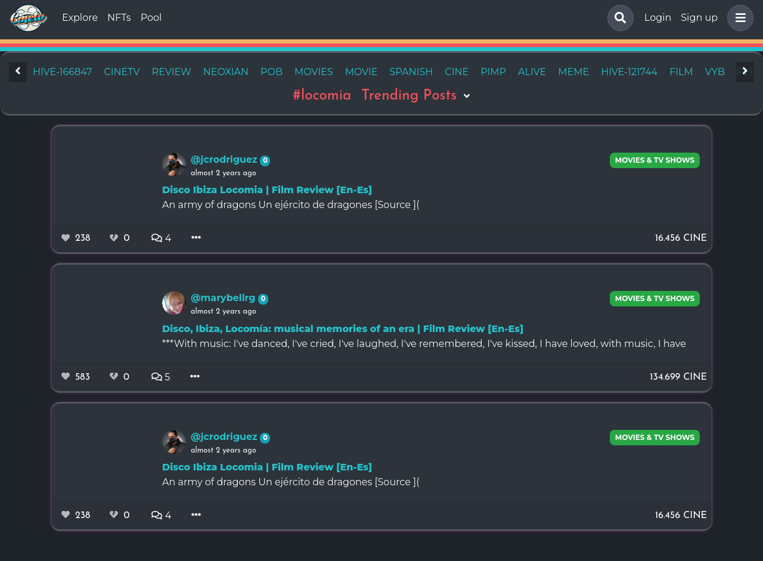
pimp (493, 72)
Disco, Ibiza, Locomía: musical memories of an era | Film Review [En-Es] (342, 328)
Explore (80, 17)
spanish (411, 72)
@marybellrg (224, 297)
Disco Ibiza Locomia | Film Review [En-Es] (267, 190)
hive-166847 (62, 72)
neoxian (226, 72)
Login (657, 17)
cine (457, 72)
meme (573, 72)
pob (271, 72)
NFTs (119, 17)
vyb (715, 72)
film (681, 72)
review (171, 72)
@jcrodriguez (225, 159)
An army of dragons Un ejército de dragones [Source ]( (290, 204)
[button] (737, 18)
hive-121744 (629, 72)
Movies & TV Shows (655, 160)
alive (532, 72)
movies (313, 72)
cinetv (121, 72)
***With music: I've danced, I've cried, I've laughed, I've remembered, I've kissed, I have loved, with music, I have (424, 343)
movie (361, 72)
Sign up (699, 17)
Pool (151, 17)
